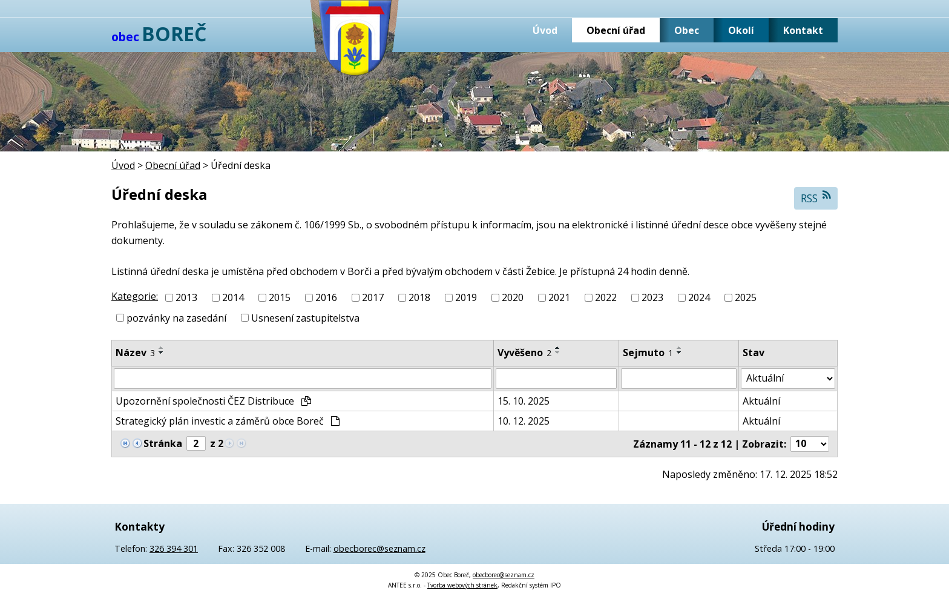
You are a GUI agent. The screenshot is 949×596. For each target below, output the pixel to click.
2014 (233, 297)
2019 (466, 297)
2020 (513, 297)
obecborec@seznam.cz (379, 548)
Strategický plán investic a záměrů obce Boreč (228, 421)
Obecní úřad (615, 30)
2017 (373, 297)
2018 (419, 297)
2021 (559, 297)
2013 (186, 297)
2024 (699, 297)
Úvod (545, 30)
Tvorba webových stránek (462, 585)
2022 (606, 297)
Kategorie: (134, 296)
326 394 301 (173, 548)
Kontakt (803, 30)
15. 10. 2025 (523, 401)
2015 (280, 297)
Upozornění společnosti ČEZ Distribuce (213, 401)
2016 (326, 297)
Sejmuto (648, 352)
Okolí (741, 30)
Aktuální (761, 401)
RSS (816, 197)
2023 (652, 297)
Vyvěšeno (524, 352)
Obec (686, 30)
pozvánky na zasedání (176, 318)
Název (135, 352)
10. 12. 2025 (523, 421)
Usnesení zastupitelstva (305, 318)
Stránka (162, 443)
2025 (746, 297)
